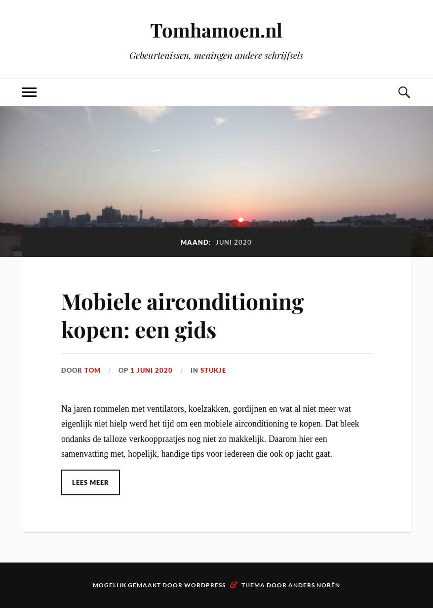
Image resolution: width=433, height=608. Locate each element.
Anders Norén (314, 585)
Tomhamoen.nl (216, 30)
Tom (92, 370)
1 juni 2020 (151, 370)
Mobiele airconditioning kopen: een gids (182, 315)
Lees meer (90, 482)
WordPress (205, 585)
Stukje (213, 370)
